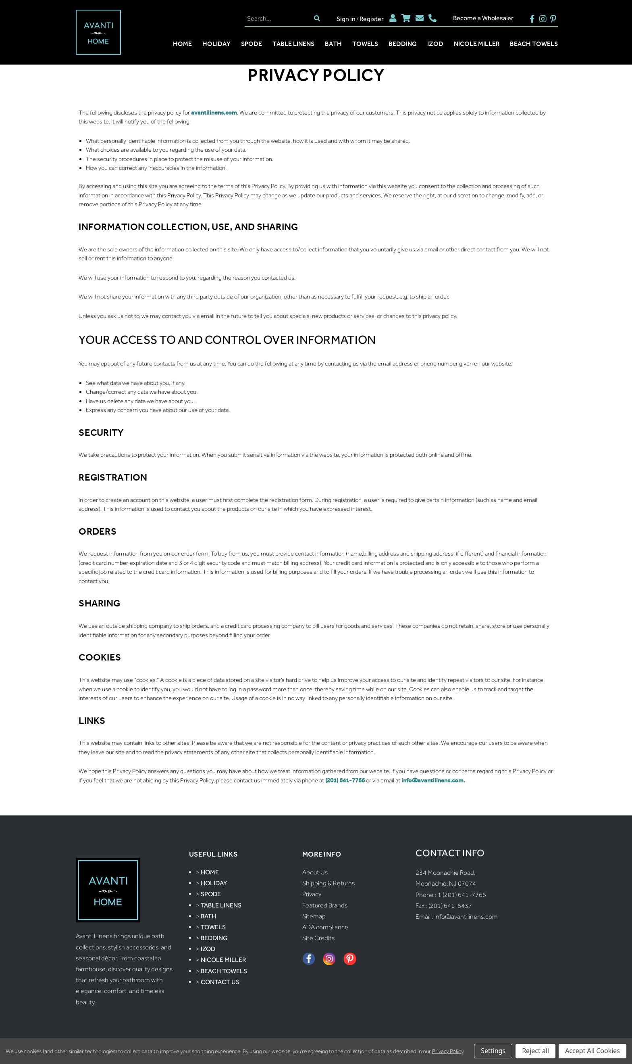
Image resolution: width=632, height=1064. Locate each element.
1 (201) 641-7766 (462, 895)
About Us (315, 872)
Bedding (403, 44)
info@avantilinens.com (466, 916)
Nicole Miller (476, 44)
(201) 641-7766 (345, 780)
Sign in (346, 19)
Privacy (311, 894)
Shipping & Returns (328, 883)
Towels (365, 44)
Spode (251, 44)
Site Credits (318, 938)
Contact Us (220, 982)
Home (182, 44)
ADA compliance (325, 927)
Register (372, 19)
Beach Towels (534, 44)
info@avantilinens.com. (433, 780)
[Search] (278, 18)
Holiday (216, 44)
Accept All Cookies (592, 1050)
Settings (493, 1050)
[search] (317, 18)
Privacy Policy (447, 1051)
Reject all (535, 1050)
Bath (333, 44)
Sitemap (314, 916)
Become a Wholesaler (483, 18)
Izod (435, 44)
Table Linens (293, 44)
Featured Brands (324, 905)
